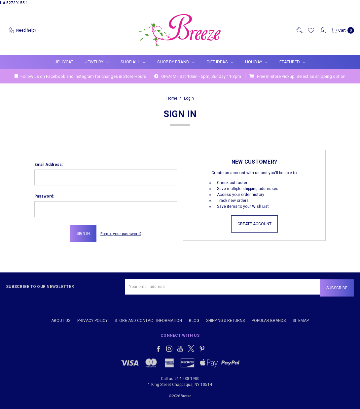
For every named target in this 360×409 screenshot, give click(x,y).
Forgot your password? (120, 233)
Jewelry (97, 61)
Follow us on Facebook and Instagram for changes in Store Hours (80, 76)
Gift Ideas (219, 61)
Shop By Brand (176, 61)
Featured (292, 61)
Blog (194, 319)
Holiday (256, 61)
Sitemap (301, 319)
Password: (44, 196)
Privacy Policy (92, 319)
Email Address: (48, 164)
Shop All (133, 61)
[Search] (299, 30)
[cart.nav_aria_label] (341, 30)
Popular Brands (269, 319)
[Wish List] (311, 30)
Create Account (254, 224)
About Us (60, 319)
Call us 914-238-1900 (180, 377)
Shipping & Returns (225, 319)
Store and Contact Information (148, 319)
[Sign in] (322, 30)
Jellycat (64, 61)
